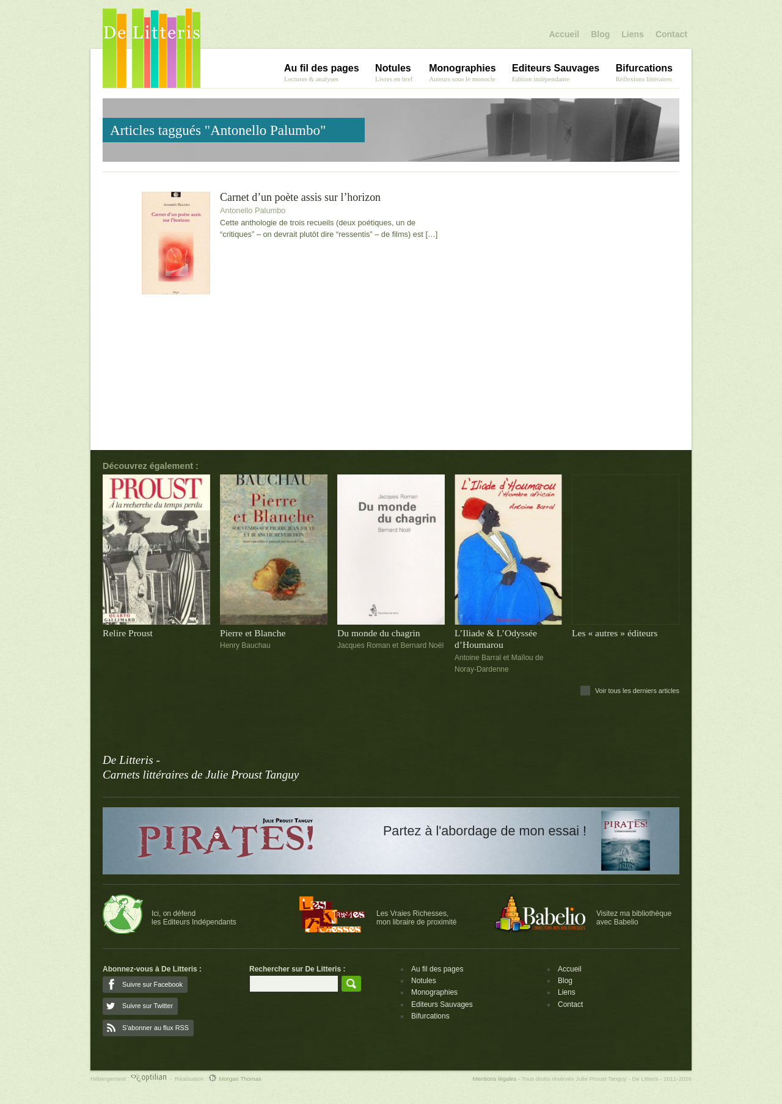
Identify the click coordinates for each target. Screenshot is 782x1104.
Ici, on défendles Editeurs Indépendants (194, 917)
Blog (600, 34)
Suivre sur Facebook (152, 984)
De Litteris (151, 48)
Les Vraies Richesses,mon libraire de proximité (416, 917)
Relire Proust (128, 633)
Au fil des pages (437, 969)
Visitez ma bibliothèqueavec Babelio (633, 917)
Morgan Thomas (234, 1078)
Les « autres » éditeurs (614, 633)
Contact (671, 34)
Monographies (434, 992)
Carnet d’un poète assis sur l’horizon (300, 197)
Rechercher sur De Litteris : (297, 969)
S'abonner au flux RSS (155, 1027)
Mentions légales (494, 1078)
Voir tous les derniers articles (637, 690)
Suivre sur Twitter (147, 1005)
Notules (423, 980)
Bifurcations (430, 1016)
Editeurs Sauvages (442, 1004)
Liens (632, 34)
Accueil (564, 34)
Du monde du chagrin (378, 633)
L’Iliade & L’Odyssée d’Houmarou (496, 639)
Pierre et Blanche (252, 633)
